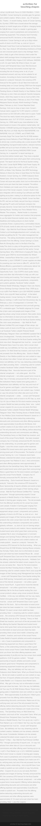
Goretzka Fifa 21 (8, 813)
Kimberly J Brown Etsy (23, 813)
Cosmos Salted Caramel (28, 810)
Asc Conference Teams (11, 810)
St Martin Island (22, 815)
